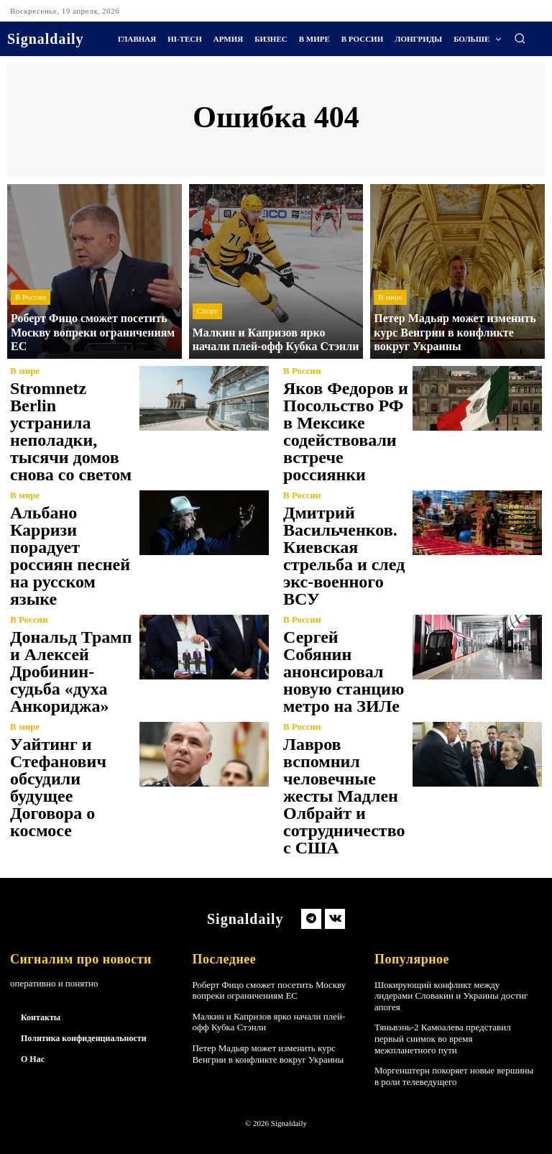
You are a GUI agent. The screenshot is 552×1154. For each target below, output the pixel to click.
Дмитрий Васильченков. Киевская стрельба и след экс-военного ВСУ (344, 555)
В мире (390, 297)
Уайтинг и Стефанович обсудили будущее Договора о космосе (58, 787)
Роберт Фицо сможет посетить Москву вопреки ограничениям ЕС (269, 990)
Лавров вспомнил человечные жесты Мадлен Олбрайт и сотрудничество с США (344, 796)
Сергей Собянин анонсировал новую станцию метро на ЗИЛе (343, 671)
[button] (519, 38)
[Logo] (45, 38)
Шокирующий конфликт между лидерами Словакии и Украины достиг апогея (451, 995)
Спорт (207, 310)
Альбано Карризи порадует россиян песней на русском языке (70, 555)
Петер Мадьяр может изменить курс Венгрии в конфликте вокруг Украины (268, 1054)
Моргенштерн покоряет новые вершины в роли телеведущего (453, 1076)
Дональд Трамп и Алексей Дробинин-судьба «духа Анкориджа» (71, 671)
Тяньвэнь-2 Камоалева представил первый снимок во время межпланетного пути (442, 1038)
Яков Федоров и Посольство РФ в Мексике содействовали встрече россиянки (345, 431)
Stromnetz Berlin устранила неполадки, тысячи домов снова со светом (71, 431)
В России (30, 297)
